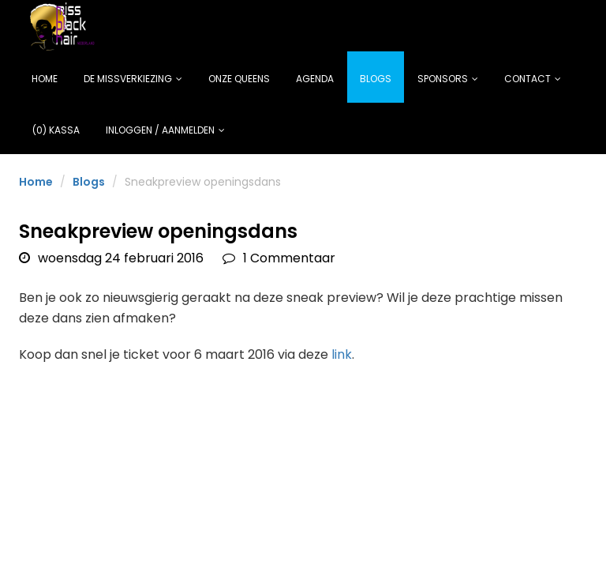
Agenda (315, 78)
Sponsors (447, 78)
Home (45, 78)
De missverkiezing (133, 78)
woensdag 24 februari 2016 (111, 258)
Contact (532, 78)
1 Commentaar (279, 258)
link (341, 354)
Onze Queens (239, 78)
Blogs (375, 78)
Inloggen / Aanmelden (165, 130)
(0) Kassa (56, 130)
